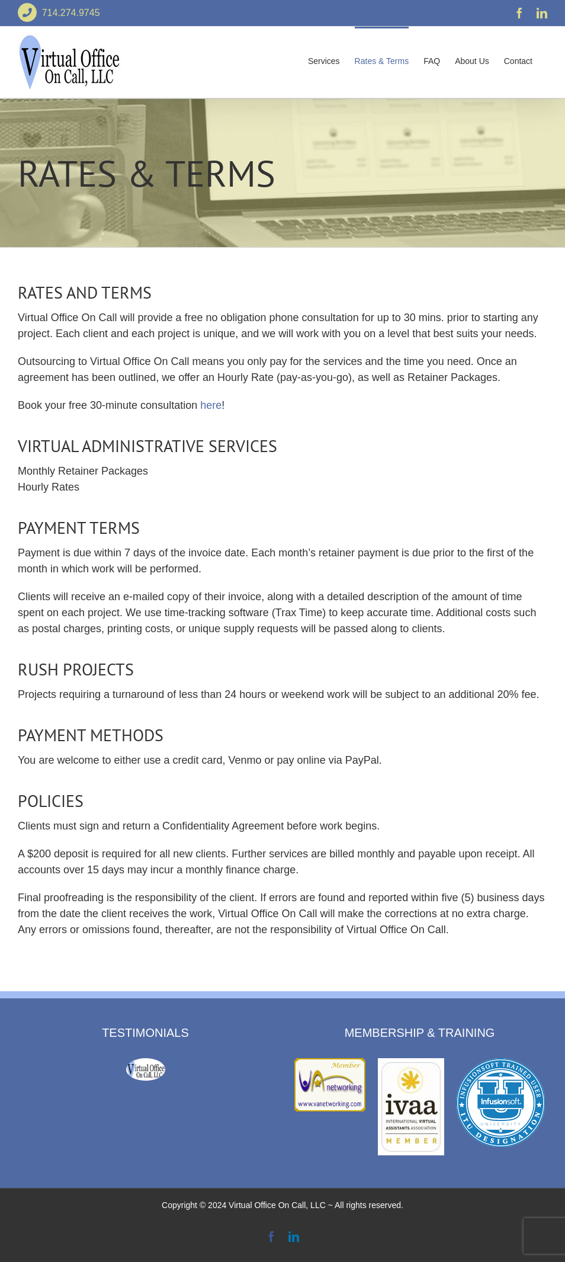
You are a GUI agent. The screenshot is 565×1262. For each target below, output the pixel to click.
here (210, 405)
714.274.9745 (59, 13)
